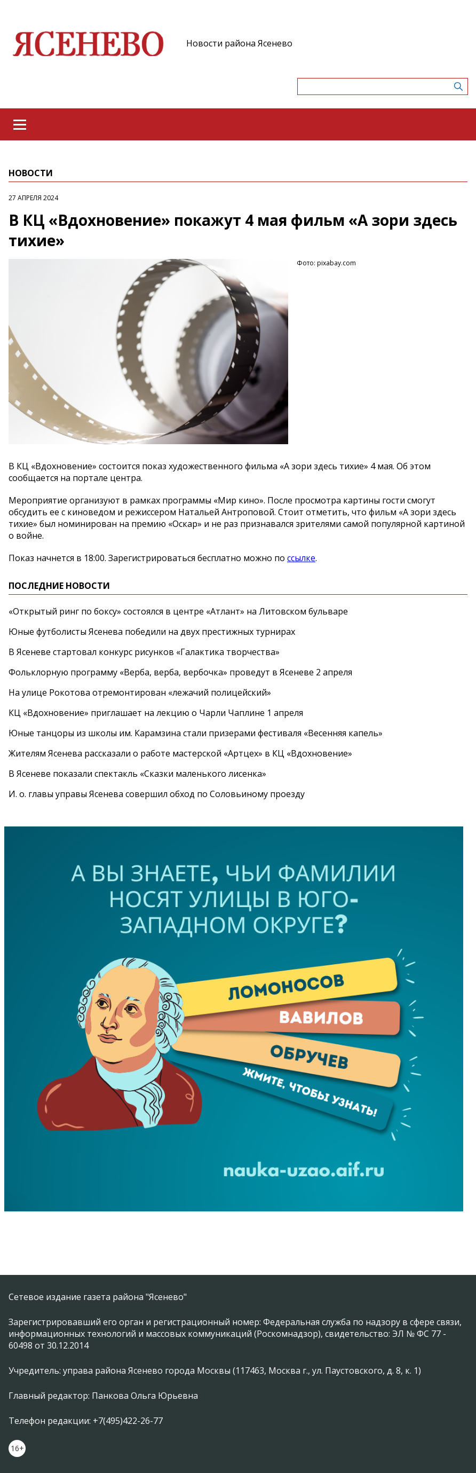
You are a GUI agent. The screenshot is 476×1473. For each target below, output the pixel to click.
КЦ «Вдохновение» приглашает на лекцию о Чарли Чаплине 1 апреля (156, 713)
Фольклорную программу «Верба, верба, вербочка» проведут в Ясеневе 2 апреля (180, 672)
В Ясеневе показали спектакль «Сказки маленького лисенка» (137, 773)
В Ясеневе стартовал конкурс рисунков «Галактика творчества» (144, 652)
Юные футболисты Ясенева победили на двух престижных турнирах (152, 631)
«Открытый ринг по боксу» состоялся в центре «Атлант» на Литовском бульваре (178, 611)
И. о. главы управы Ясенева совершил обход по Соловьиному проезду (157, 794)
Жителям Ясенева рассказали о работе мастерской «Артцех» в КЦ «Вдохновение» (180, 753)
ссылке (301, 558)
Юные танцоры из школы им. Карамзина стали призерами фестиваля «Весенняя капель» (196, 733)
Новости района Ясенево (239, 43)
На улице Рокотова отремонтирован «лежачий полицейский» (140, 692)
